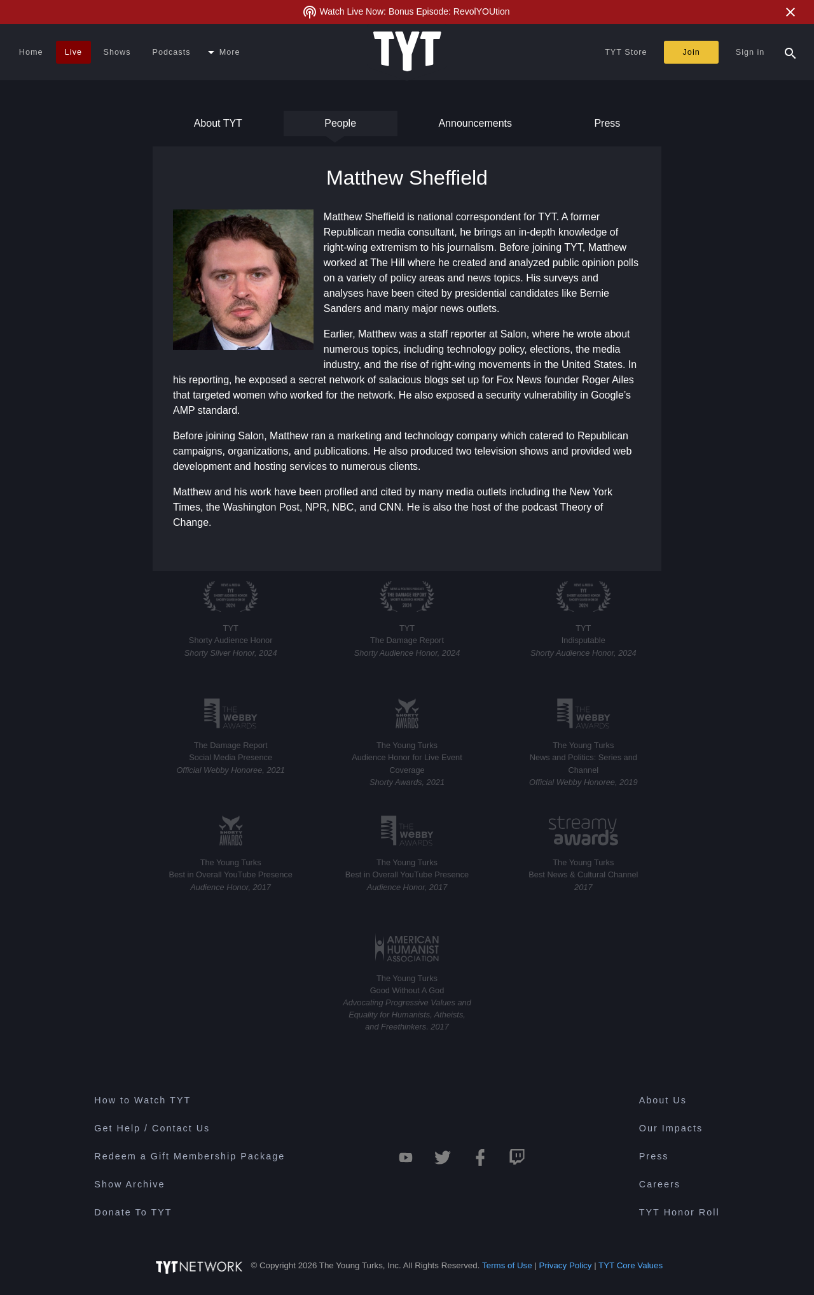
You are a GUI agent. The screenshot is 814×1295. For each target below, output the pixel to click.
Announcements (475, 127)
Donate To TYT (133, 1212)
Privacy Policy (565, 1265)
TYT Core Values (630, 1265)
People (340, 127)
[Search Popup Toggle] (790, 52)
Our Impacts (671, 1128)
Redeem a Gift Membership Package (189, 1156)
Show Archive (129, 1184)
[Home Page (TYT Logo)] (407, 52)
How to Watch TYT (142, 1100)
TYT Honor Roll (679, 1212)
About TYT (218, 127)
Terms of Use (507, 1265)
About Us (663, 1100)
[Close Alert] (790, 12)
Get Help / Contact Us (152, 1128)
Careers (659, 1184)
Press (606, 127)
